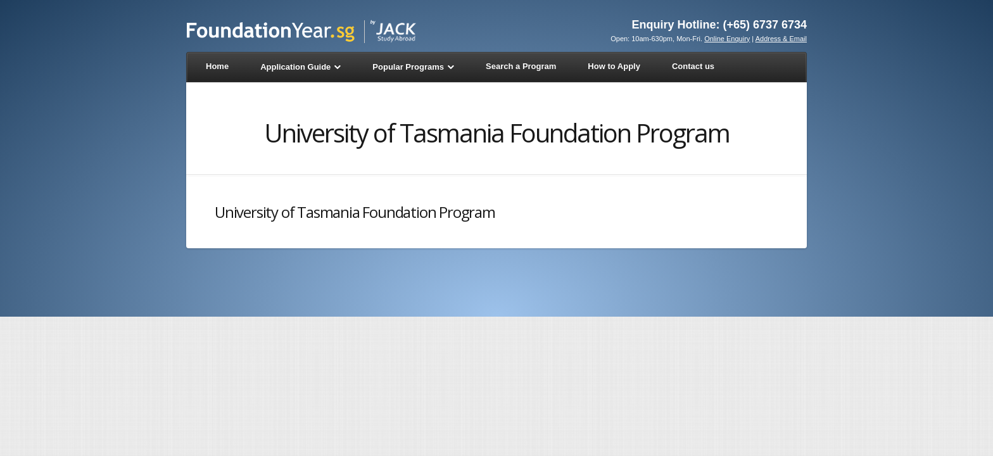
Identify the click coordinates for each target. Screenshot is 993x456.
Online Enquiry (727, 38)
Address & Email (781, 38)
